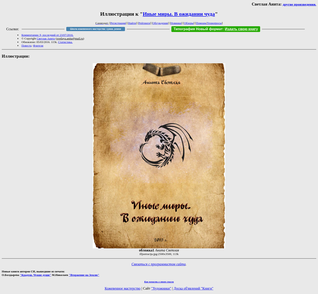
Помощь (201, 23)
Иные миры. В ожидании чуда (179, 14)
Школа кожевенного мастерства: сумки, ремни (95, 29)
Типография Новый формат (198, 29)
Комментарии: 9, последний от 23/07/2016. (47, 35)
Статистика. (65, 42)
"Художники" (161, 288)
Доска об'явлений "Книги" (193, 288)
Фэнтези (38, 45)
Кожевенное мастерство (122, 288)
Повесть (26, 45)
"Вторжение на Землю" (84, 275)
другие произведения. (299, 4)
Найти (132, 23)
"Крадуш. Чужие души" (35, 275)
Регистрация (118, 23)
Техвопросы (214, 23)
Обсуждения (160, 23)
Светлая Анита (46, 38)
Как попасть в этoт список (159, 281)
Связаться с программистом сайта (159, 264)
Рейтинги (144, 23)
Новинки (175, 23)
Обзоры (188, 23)
